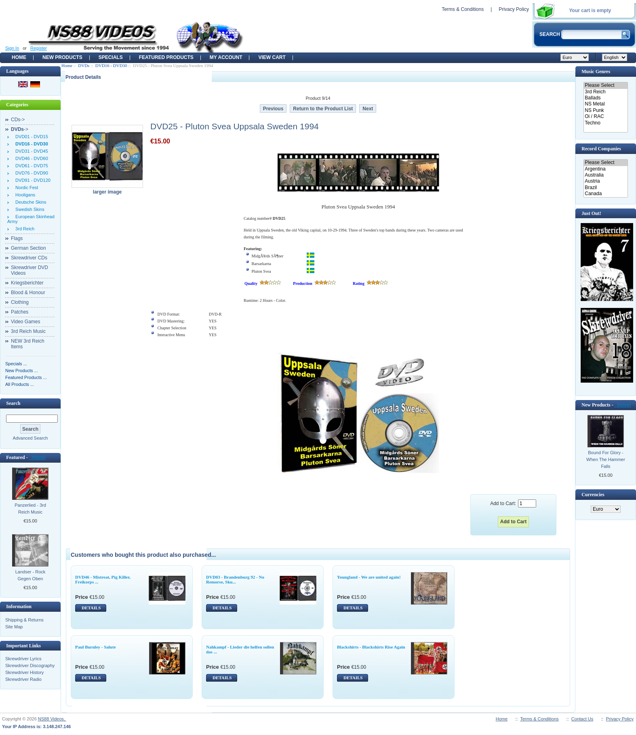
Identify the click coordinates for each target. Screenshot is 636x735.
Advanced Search (30, 438)
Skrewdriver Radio (23, 679)
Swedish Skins (28, 209)
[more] (37, 457)
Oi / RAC (605, 117)
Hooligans (24, 194)
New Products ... (21, 370)
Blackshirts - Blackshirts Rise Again (371, 646)
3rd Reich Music (28, 331)
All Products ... (19, 384)
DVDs (83, 65)
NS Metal (605, 104)
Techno (605, 123)
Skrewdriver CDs (29, 258)
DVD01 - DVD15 (30, 136)
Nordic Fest (25, 187)
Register (38, 48)
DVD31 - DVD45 (30, 151)
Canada (605, 194)
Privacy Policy (514, 9)
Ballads (605, 98)
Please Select (605, 85)
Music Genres (595, 71)
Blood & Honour (28, 292)
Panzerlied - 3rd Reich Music (30, 508)
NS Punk (605, 110)
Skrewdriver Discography (30, 665)
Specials (111, 57)
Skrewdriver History (24, 672)
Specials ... (16, 363)
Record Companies (601, 149)
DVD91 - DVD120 (32, 180)
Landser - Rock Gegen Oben (30, 575)
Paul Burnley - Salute (95, 646)
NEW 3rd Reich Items (27, 344)
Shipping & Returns (24, 619)
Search (13, 403)
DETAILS (91, 607)
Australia (605, 175)
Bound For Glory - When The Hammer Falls (605, 459)
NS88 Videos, (52, 718)
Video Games (25, 321)
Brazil (605, 188)
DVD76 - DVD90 (30, 173)
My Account (226, 57)
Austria (605, 181)
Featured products (166, 57)
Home (19, 57)
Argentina (605, 169)
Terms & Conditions (463, 9)
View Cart (271, 57)
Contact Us (582, 718)
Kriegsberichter (27, 283)
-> (19, 129)
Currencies (592, 494)
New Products (62, 57)
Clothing (20, 302)
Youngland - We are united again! (369, 577)
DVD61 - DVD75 (30, 165)
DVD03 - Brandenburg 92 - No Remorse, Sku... (235, 579)
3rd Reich (23, 228)
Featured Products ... (26, 377)
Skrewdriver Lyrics (23, 658)
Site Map (14, 626)
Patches (19, 312)
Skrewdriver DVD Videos (29, 270)
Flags (17, 238)
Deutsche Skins (29, 202)
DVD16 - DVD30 (111, 65)
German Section (28, 248)
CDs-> (18, 119)
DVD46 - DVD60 (30, 158)
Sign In (12, 48)
